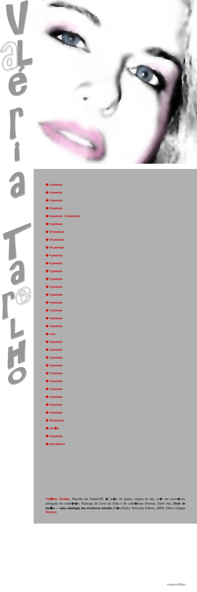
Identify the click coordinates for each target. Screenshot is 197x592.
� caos (50, 334)
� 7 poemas (53, 373)
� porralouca (55, 444)
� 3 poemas (53, 271)
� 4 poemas (53, 184)
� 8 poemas (53, 208)
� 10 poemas (54, 231)
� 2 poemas (53, 357)
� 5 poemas (53, 310)
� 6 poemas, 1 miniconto (63, 216)
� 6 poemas (53, 192)
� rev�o (52, 428)
